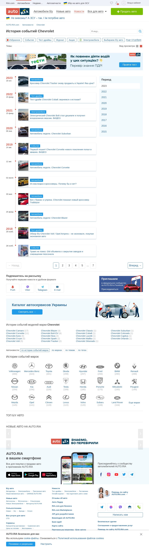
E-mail (61, 288)
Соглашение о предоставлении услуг (115, 525)
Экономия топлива (38, 46)
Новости (79, 11)
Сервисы (10, 523)
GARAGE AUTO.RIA (34, 494)
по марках (57, 350)
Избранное (14, 40)
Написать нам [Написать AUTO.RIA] (120, 514)
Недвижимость (39, 3)
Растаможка (20, 46)
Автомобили (23, 3)
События (29, 40)
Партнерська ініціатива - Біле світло (69, 530)
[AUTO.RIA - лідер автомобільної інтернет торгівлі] (17, 11)
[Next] (140, 434)
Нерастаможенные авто (15, 494)
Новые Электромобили (14, 503)
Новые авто (63, 11)
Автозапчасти (54, 3)
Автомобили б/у (43, 11)
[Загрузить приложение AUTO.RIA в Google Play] (32, 475)
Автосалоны (10, 501)
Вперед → (135, 265)
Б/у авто (10, 488)
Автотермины (27, 528)
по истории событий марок (34, 350)
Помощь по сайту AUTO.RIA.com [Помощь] (113, 529)
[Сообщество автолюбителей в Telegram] (132, 474)
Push (12, 288)
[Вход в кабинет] (131, 3)
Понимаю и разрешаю (21, 544)
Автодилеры (10, 491)
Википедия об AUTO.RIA (63, 518)
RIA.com (10, 3)
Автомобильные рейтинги (97, 46)
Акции (72, 40)
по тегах (82, 350)
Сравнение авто (34, 526)
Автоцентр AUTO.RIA (34, 503)
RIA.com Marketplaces (62, 510)
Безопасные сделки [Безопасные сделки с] (107, 521)
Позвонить (139, 507)
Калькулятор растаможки (15, 526)
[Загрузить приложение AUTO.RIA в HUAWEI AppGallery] (49, 475)
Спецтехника (35, 501)
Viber (29, 288)
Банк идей (57, 522)
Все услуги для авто (15, 516)
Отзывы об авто (59, 498)
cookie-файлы (31, 538)
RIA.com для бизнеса (62, 506)
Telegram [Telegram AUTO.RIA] (102, 507)
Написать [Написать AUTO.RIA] (130, 507)
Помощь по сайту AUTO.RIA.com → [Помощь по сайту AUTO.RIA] (120, 493)
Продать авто (127, 11)
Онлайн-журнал (58, 494)
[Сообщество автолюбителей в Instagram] (108, 474)
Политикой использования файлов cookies (81, 538)
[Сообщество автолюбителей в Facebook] (101, 474)
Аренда (21, 511)
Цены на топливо (12, 528)
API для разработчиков (63, 514)
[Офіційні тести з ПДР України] (74, 61)
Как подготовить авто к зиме (66, 46)
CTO (7, 518)
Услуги (29, 511)
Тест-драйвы (45, 40)
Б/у (15, 511)
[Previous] (8, 434)
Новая (8, 511)
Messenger (111, 507)
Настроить (46, 544)
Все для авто (95, 11)
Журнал (60, 40)
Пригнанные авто (39, 491)
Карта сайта (57, 526)
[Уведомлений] (116, 3)
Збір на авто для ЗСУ (78, 3)
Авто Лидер (57, 502)
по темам (70, 350)
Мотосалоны (22, 501)
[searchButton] (140, 31)
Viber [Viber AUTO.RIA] (120, 507)
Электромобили (89, 40)
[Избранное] (111, 3)
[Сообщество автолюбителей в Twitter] (124, 474)
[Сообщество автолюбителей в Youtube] (116, 474)
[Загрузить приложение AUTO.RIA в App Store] (14, 475)
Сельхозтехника (13, 508)
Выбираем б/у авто (113, 40)
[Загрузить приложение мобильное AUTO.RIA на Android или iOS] (77, 468)
